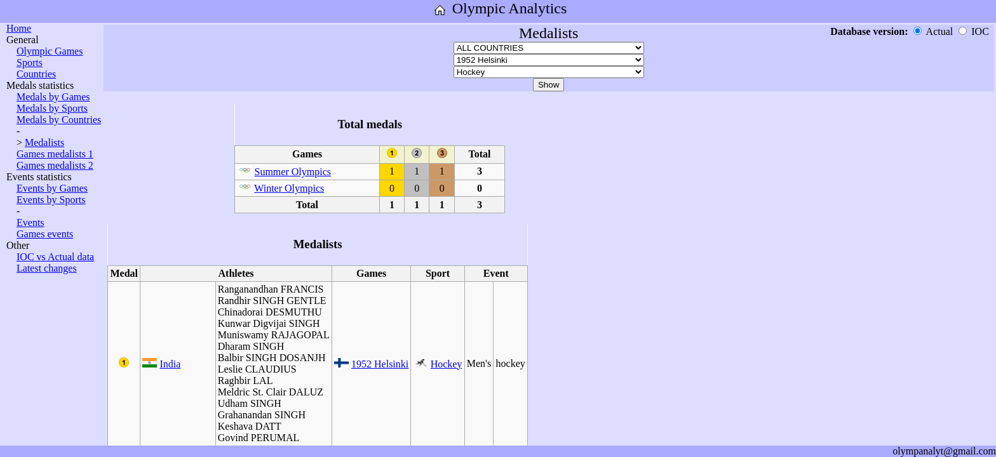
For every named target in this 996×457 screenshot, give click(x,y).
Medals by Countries (59, 119)
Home (18, 28)
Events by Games (52, 188)
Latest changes (47, 268)
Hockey (446, 364)
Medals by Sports (52, 108)
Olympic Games (50, 51)
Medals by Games (53, 96)
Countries (36, 74)
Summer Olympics (293, 171)
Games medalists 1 (55, 154)
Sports (30, 62)
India (169, 364)
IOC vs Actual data (55, 256)
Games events (45, 233)
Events (30, 222)
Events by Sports (51, 199)
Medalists (44, 142)
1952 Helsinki (379, 364)
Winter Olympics (289, 188)
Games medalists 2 (55, 165)
